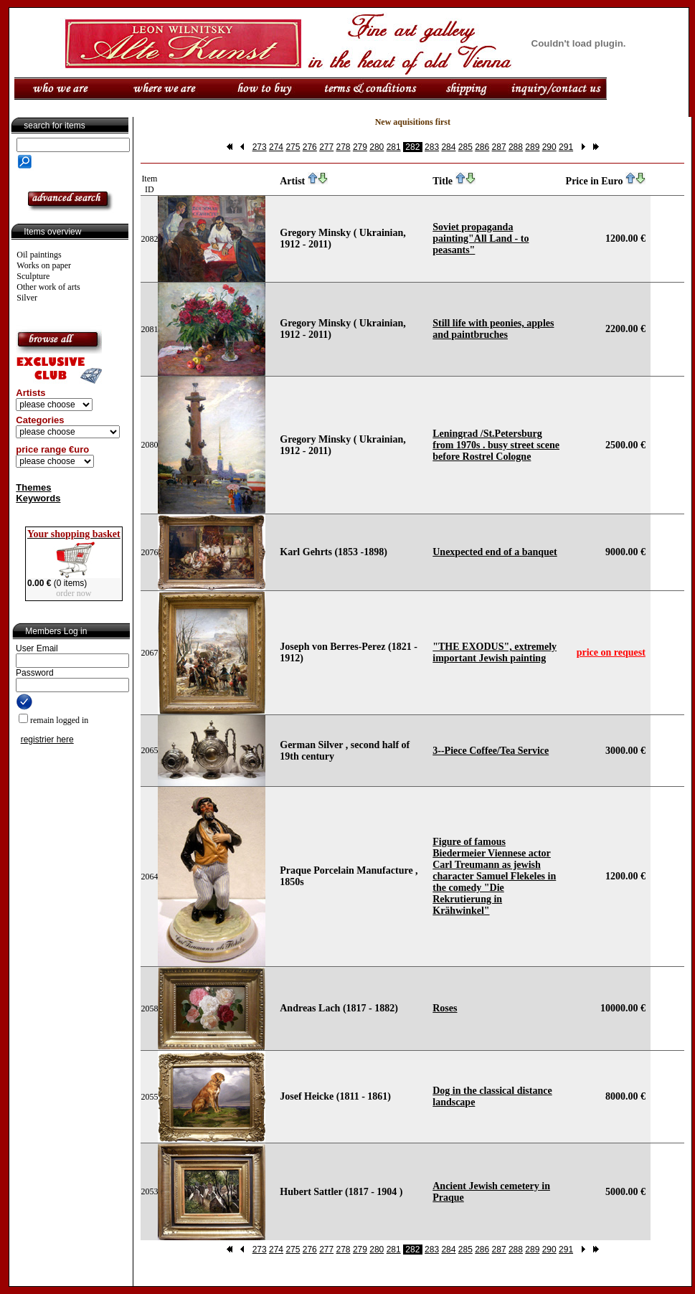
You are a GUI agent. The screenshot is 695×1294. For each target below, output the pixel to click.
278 (343, 147)
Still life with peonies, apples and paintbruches (493, 329)
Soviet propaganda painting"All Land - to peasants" (480, 238)
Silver (26, 298)
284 (448, 147)
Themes (33, 487)
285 (465, 147)
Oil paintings (38, 255)
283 (432, 147)
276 (310, 147)
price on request (611, 652)
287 (499, 147)
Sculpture (32, 276)
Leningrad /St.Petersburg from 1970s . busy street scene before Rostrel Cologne (495, 445)
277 (326, 147)
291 (566, 147)
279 (360, 147)
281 (394, 147)
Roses (444, 1008)
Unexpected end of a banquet (494, 552)
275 (292, 147)
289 (532, 147)
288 (516, 147)
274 (276, 147)
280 (376, 147)
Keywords (38, 498)
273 (259, 147)
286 (482, 147)
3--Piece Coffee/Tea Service (490, 750)
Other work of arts (48, 287)
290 (549, 147)
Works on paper (43, 265)
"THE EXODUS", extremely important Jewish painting (494, 652)
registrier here (47, 740)
